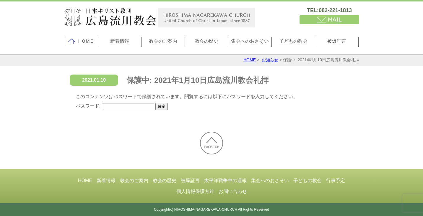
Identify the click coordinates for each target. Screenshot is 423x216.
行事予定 (335, 180)
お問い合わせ (233, 191)
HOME (249, 59)
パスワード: (115, 105)
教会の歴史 (206, 41)
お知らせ (270, 59)
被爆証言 (336, 41)
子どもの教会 (293, 41)
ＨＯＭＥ (81, 41)
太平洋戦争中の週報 (225, 180)
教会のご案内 (163, 41)
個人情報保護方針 (195, 191)
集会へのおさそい (250, 41)
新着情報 (119, 41)
